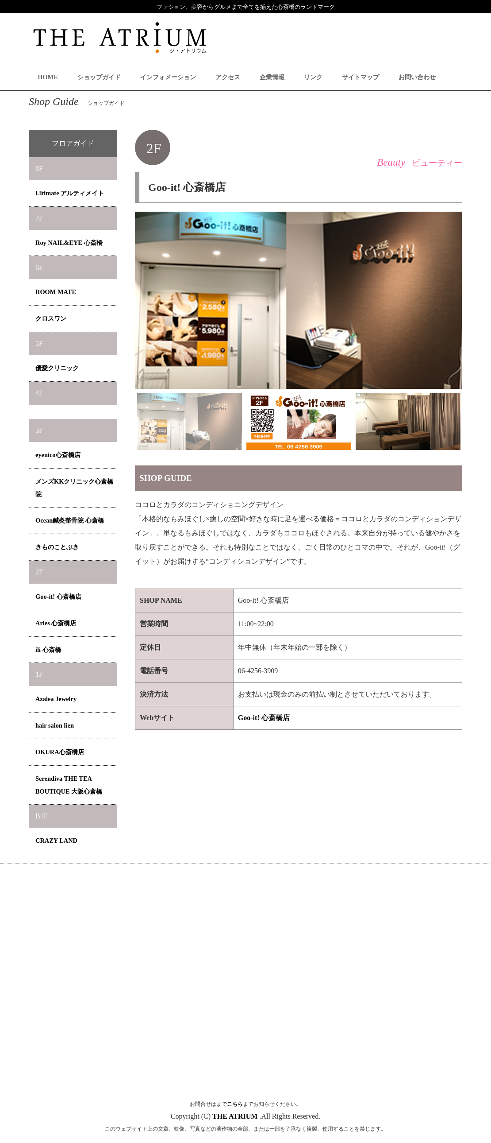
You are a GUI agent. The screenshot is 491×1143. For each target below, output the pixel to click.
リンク (313, 77)
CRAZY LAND (56, 840)
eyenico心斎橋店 (58, 454)
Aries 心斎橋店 (55, 623)
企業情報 (272, 77)
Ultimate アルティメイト (69, 193)
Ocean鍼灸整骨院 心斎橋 (69, 520)
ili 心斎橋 (48, 649)
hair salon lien (54, 725)
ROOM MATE (55, 291)
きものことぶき (57, 546)
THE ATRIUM (234, 1116)
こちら (235, 1104)
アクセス (227, 77)
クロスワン (50, 318)
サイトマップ (360, 77)
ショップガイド (99, 77)
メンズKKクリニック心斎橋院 (74, 488)
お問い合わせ (417, 77)
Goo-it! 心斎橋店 (264, 717)
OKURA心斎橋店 (59, 752)
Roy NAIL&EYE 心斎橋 (69, 242)
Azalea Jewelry (56, 698)
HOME (48, 77)
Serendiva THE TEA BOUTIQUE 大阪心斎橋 (68, 785)
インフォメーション (168, 77)
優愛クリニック (57, 368)
